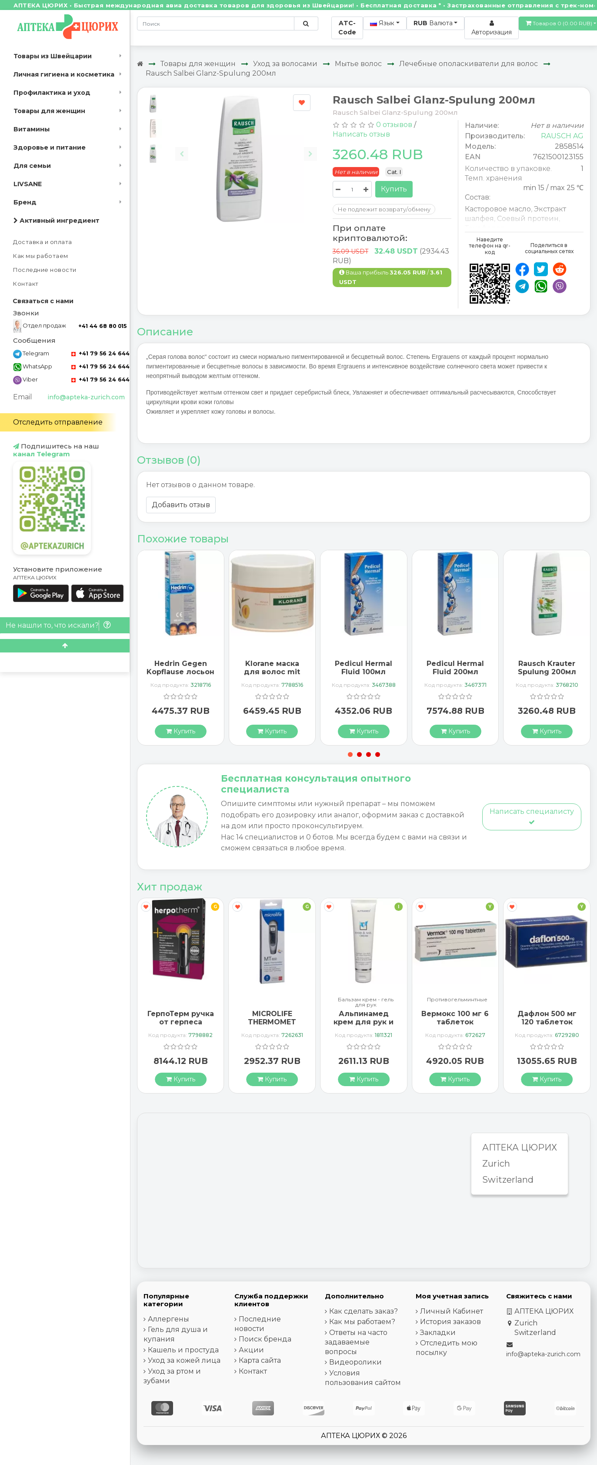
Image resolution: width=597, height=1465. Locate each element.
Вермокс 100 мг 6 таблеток (455, 1018)
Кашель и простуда (183, 1350)
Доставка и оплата (42, 242)
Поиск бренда (265, 1339)
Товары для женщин (49, 111)
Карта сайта (260, 1360)
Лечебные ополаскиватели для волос (468, 64)
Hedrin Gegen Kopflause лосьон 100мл (180, 671)
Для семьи (32, 166)
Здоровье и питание (49, 147)
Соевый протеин (528, 218)
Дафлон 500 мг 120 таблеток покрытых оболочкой (547, 1026)
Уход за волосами (285, 64)
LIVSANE (27, 184)
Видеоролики (355, 1362)
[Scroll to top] (65, 645)
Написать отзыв (361, 134)
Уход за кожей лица (184, 1360)
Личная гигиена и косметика (63, 74)
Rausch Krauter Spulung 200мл (547, 667)
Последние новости (45, 270)
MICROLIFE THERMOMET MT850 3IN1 (272, 1022)
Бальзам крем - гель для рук (366, 1002)
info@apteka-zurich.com (86, 397)
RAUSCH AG (562, 136)
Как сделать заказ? (363, 1311)
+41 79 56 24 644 (100, 353)
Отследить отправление (58, 422)
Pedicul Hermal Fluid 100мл (363, 667)
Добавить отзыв (181, 505)
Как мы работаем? (362, 1322)
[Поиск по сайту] (306, 23)
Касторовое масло (498, 209)
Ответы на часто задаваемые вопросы (356, 1342)
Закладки (438, 1332)
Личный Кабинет (451, 1311)
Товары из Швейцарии (52, 56)
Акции (251, 1350)
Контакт (26, 284)
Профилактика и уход (51, 93)
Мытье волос (358, 64)
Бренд (25, 202)
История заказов (450, 1322)
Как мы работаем (40, 256)
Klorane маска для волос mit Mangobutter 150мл (272, 676)
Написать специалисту (532, 816)
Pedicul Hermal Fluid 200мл (455, 667)
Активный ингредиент (56, 220)
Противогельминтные (457, 1000)
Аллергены (168, 1319)
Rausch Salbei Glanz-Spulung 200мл (211, 73)
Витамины (31, 129)
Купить (394, 189)
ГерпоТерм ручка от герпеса (180, 1018)
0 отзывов (394, 124)
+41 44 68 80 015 (102, 326)
